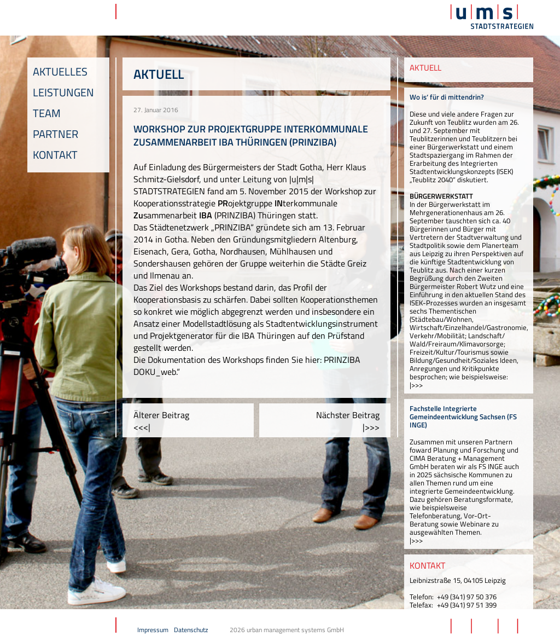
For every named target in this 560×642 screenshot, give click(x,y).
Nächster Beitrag (348, 420)
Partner (55, 133)
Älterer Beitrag (161, 420)
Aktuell (158, 74)
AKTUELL (425, 67)
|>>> (416, 384)
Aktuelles (60, 71)
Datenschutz (191, 629)
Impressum (152, 629)
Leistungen (63, 92)
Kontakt (55, 154)
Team (47, 113)
